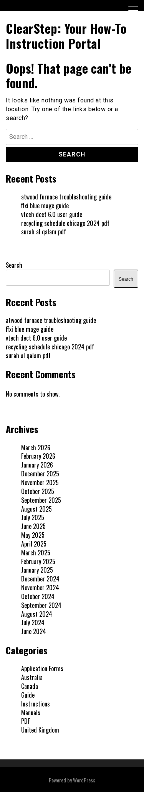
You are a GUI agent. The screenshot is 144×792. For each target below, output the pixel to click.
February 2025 (38, 561)
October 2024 (38, 596)
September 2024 (41, 605)
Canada (29, 686)
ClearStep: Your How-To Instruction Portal (66, 35)
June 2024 (33, 631)
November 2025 (40, 482)
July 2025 (32, 517)
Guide (28, 695)
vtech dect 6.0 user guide (51, 214)
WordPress (84, 780)
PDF (25, 721)
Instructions (35, 703)
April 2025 (33, 543)
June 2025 (33, 526)
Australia (32, 677)
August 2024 (36, 614)
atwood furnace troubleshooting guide (66, 196)
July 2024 (33, 622)
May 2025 (33, 535)
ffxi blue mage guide (45, 205)
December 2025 (40, 473)
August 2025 (36, 509)
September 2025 (41, 500)
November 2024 (40, 587)
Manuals (30, 712)
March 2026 (35, 447)
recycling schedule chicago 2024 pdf (65, 223)
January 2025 (37, 570)
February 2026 (38, 456)
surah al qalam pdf (43, 231)
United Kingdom (40, 729)
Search (14, 265)
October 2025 (37, 491)
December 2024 (40, 578)
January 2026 (37, 464)
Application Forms (42, 668)
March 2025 (35, 552)
